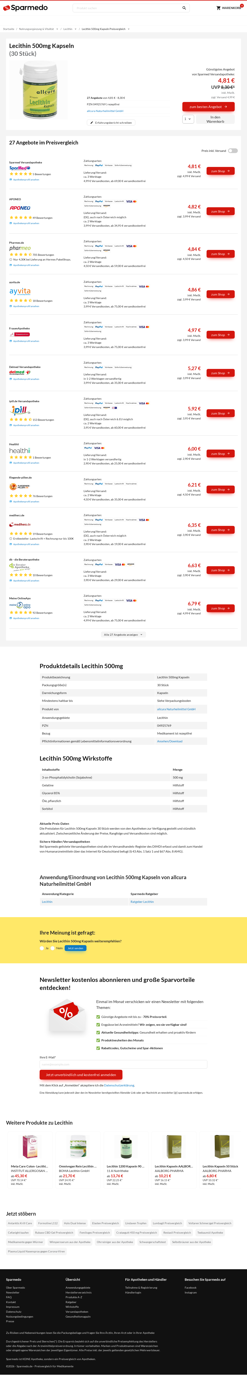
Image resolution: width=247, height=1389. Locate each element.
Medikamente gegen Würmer (25, 1242)
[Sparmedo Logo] (25, 8)
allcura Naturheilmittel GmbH (105, 110)
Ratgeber (71, 1302)
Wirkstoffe (72, 1306)
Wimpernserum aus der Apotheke (70, 1242)
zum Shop (220, 171)
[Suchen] (182, 8)
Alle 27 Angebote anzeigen (123, 634)
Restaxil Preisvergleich (177, 1232)
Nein (59, 948)
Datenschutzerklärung (119, 1085)
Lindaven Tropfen (135, 1223)
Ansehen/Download (169, 741)
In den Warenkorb (215, 119)
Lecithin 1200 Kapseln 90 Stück (126, 1166)
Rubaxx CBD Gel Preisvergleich (54, 1232)
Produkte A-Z (74, 1297)
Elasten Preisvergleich (105, 1223)
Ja (46, 948)
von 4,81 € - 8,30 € (106, 97)
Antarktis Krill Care (20, 1223)
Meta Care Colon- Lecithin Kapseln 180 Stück (30, 1166)
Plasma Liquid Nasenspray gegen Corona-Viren (36, 1251)
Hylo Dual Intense (75, 1223)
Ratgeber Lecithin (142, 901)
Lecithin (47, 901)
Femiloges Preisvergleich (95, 1232)
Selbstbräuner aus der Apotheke (191, 1242)
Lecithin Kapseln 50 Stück (220, 1166)
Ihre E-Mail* (48, 1057)
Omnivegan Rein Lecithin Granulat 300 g (78, 1166)
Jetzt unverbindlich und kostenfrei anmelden (81, 1075)
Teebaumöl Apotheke (210, 1232)
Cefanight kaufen (18, 1232)
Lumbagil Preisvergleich (167, 1223)
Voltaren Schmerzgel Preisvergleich (209, 1223)
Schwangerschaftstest (152, 1242)
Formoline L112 (48, 1223)
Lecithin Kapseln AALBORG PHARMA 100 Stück (174, 1166)
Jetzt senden (75, 948)
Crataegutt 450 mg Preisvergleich (136, 1232)
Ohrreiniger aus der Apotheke (115, 1242)
